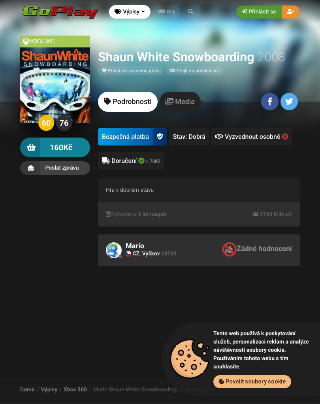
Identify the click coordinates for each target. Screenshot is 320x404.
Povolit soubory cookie (252, 381)
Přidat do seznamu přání (131, 71)
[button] (192, 12)
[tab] (128, 102)
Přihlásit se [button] (259, 12)
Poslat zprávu (55, 168)
